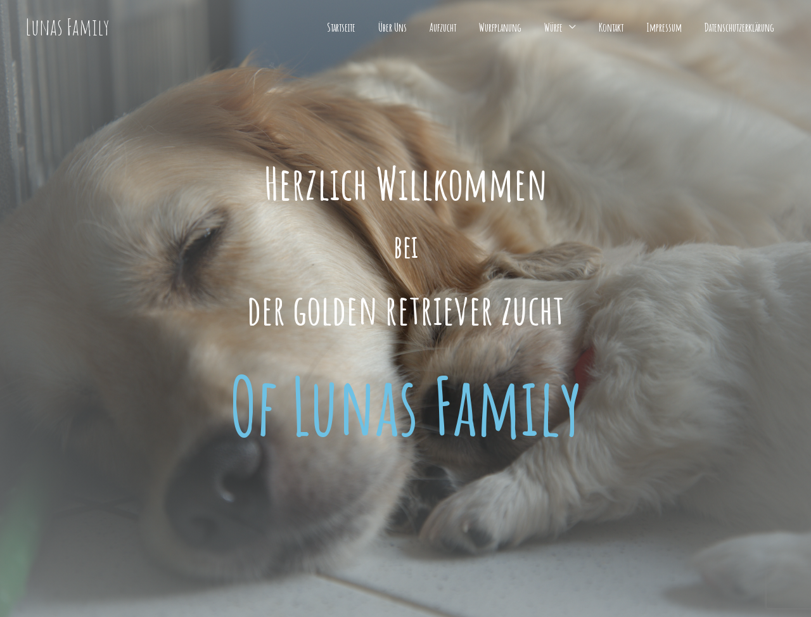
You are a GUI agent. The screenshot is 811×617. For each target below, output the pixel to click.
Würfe (553, 27)
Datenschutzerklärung (739, 27)
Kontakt (611, 27)
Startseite (341, 27)
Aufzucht (443, 27)
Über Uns (392, 27)
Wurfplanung (500, 27)
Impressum (664, 27)
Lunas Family (67, 27)
